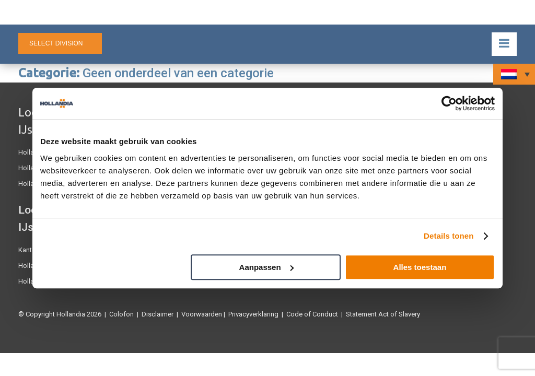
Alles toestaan (420, 267)
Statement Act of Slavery (383, 314)
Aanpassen (266, 267)
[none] (514, 74)
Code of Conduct (312, 314)
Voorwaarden (201, 314)
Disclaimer (157, 314)
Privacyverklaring (253, 314)
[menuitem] (514, 74)
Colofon (121, 314)
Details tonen (448, 235)
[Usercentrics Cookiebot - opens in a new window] (449, 103)
